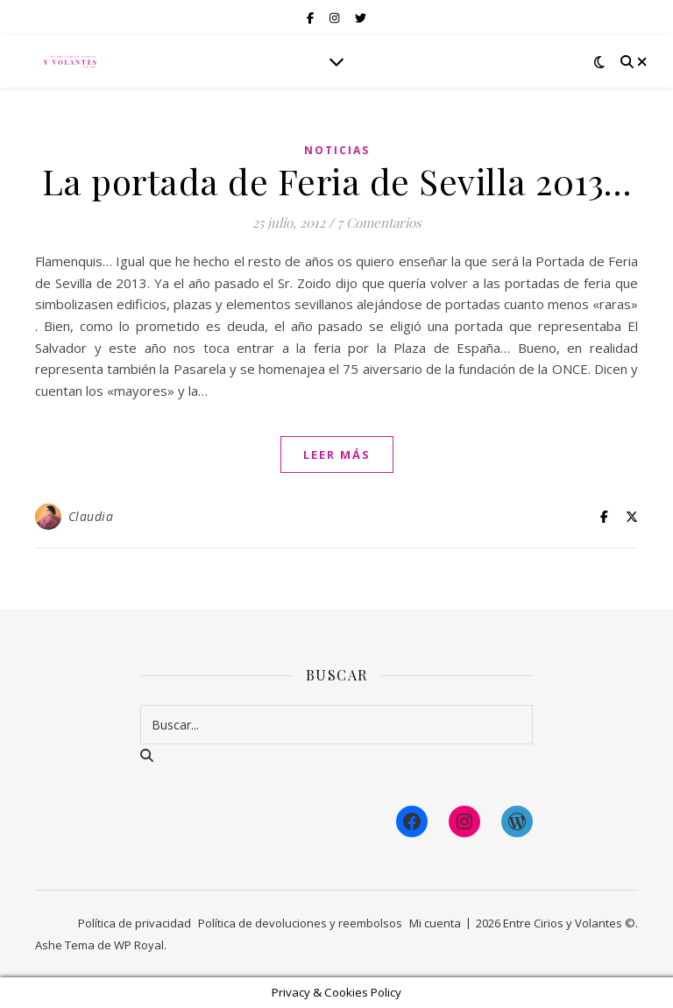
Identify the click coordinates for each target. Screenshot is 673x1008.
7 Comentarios (379, 222)
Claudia (91, 516)
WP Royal (139, 945)
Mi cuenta (435, 923)
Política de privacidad (134, 923)
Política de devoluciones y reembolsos (300, 923)
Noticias (337, 150)
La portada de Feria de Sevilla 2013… (337, 181)
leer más (337, 454)
